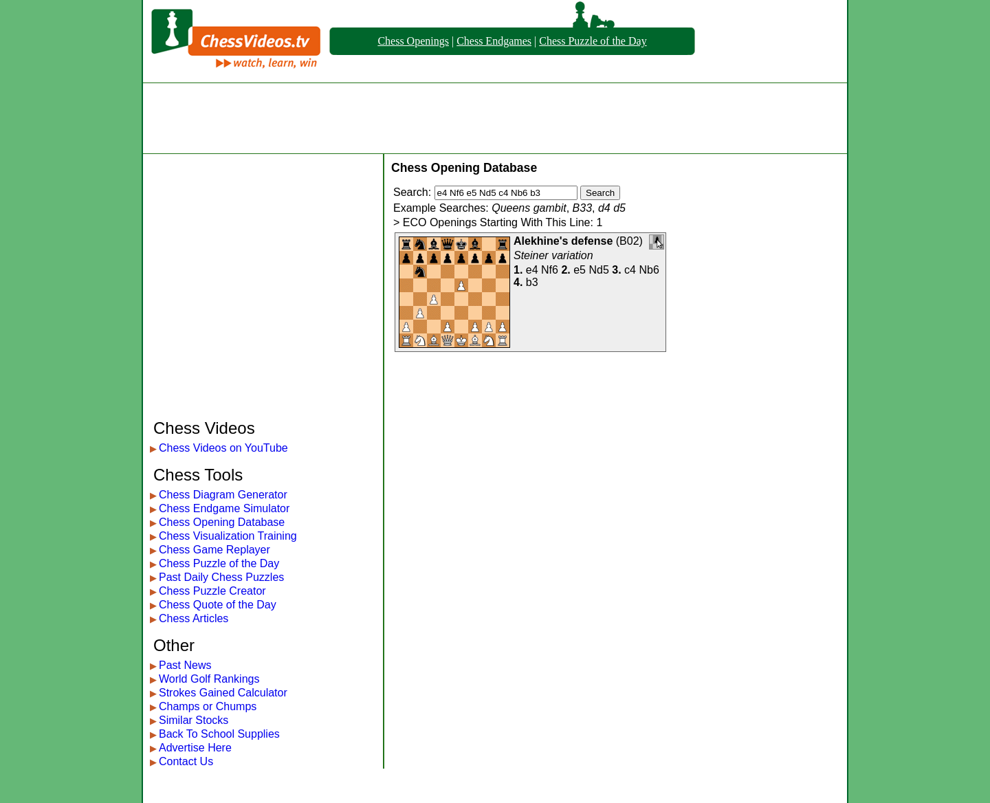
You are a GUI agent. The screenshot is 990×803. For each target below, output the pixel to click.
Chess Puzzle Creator (212, 591)
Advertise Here (195, 748)
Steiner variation (553, 255)
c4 (630, 270)
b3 (532, 282)
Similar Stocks (193, 720)
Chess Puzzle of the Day (592, 41)
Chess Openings (413, 41)
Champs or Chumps (207, 706)
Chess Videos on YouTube (223, 448)
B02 (629, 241)
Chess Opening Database (222, 522)
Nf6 (549, 270)
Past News (185, 665)
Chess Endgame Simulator (224, 508)
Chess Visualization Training (228, 536)
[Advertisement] (495, 118)
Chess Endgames (493, 41)
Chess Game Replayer (214, 550)
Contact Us (186, 761)
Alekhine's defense (563, 241)
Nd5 (598, 270)
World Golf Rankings (209, 679)
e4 (532, 270)
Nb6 (649, 270)
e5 (579, 270)
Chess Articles (193, 618)
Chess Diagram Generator (223, 494)
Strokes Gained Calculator (223, 692)
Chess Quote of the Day (217, 604)
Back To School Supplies (219, 734)
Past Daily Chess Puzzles (221, 577)
